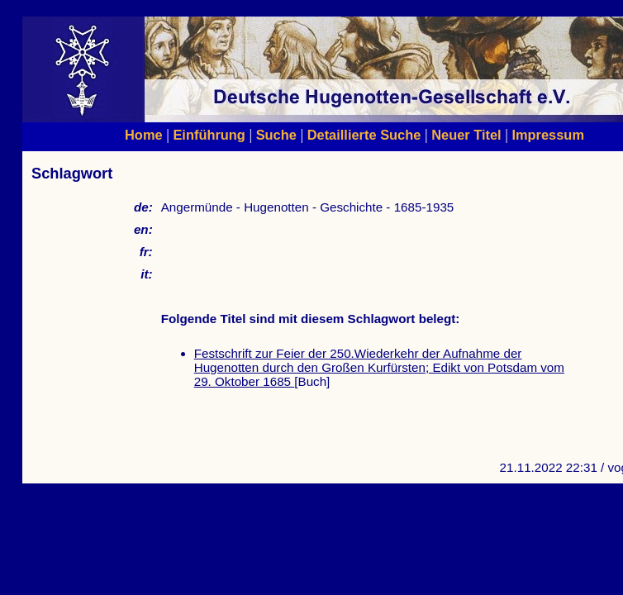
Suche (276, 134)
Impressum (547, 134)
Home (144, 134)
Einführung (209, 134)
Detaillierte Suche (364, 134)
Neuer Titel (466, 134)
